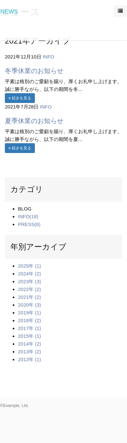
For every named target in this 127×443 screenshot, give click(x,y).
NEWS (9, 11)
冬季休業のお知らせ (34, 70)
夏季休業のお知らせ (34, 120)
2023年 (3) (29, 281)
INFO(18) (28, 216)
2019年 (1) (29, 312)
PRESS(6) (29, 224)
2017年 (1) (29, 328)
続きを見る (19, 98)
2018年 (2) (29, 320)
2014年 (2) (29, 344)
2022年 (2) (29, 289)
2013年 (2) (29, 351)
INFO (48, 56)
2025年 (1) (29, 266)
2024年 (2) (29, 273)
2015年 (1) (29, 336)
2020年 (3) (29, 305)
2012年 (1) (29, 359)
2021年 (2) (29, 297)
